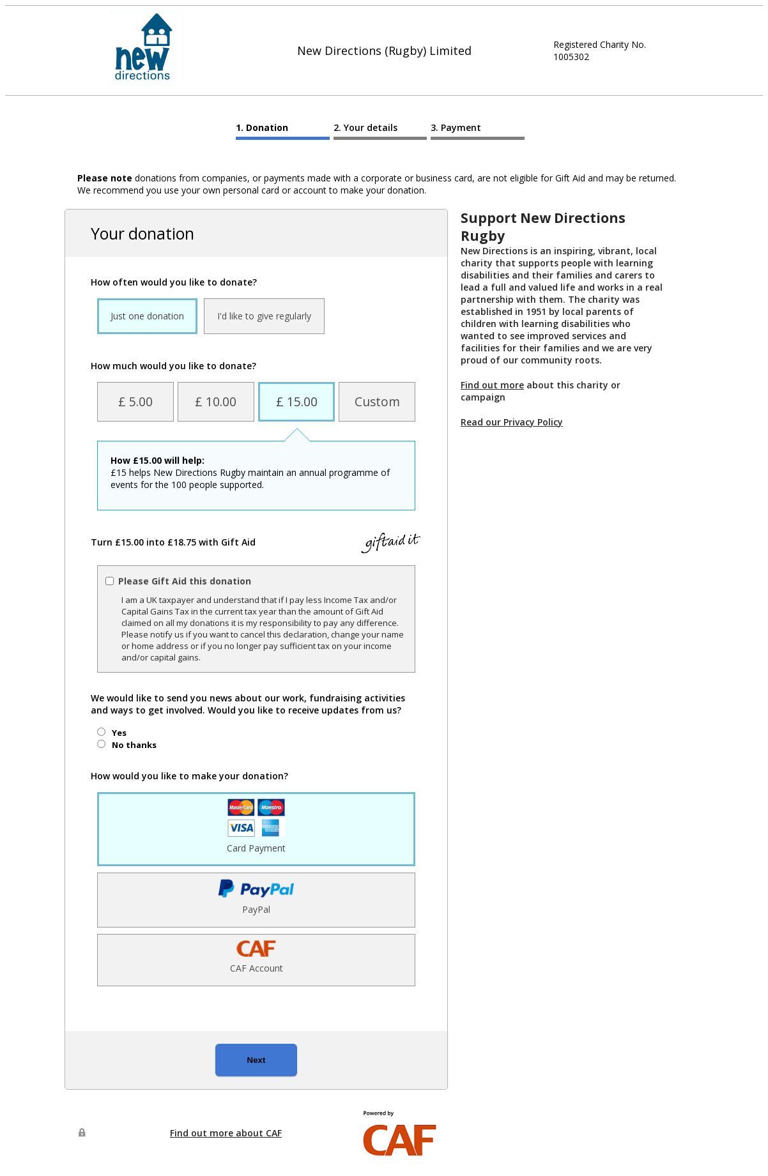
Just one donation (147, 316)
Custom (377, 401)
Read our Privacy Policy (512, 422)
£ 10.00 (215, 401)
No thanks (134, 745)
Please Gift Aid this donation (184, 581)
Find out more (492, 385)
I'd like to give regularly (264, 316)
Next (256, 1060)
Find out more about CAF (226, 1133)
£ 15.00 (297, 401)
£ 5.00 (135, 401)
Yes (119, 732)
